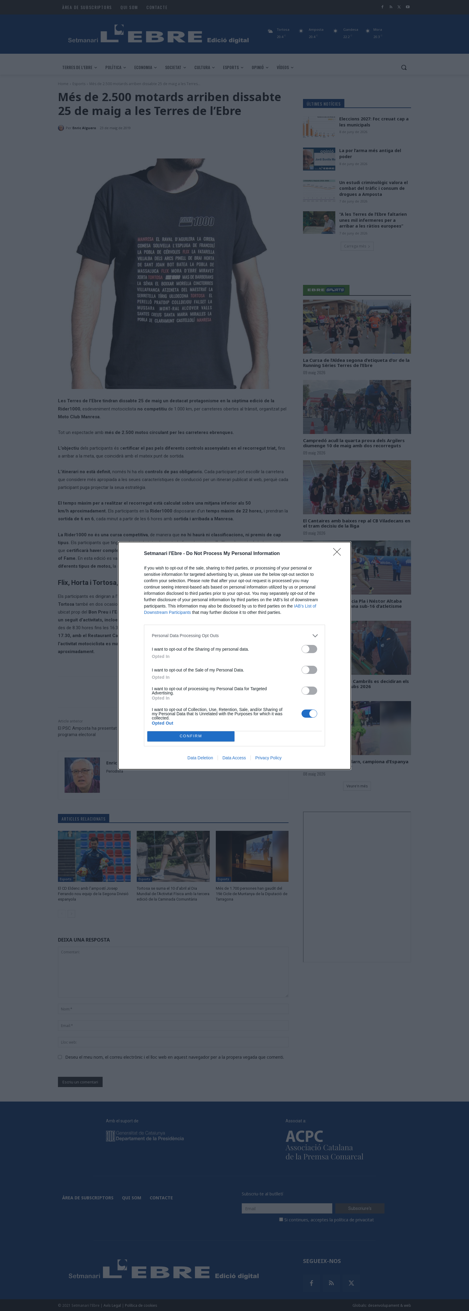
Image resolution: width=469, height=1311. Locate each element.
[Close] (339, 554)
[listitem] (234, 636)
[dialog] (234, 655)
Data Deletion (200, 757)
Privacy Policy (268, 757)
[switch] (309, 649)
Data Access (234, 757)
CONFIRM (191, 736)
